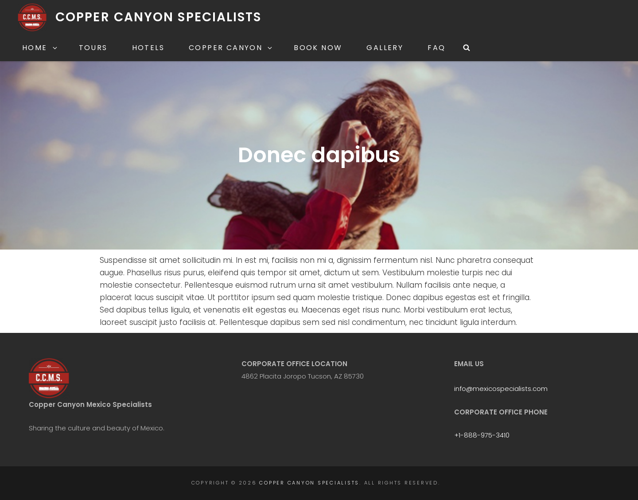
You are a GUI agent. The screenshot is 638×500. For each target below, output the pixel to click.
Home (40, 48)
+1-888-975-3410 (482, 435)
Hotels (148, 48)
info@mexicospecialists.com (501, 388)
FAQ (436, 48)
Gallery (384, 48)
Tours (93, 48)
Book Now (318, 48)
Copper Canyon (231, 48)
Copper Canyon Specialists (158, 17)
